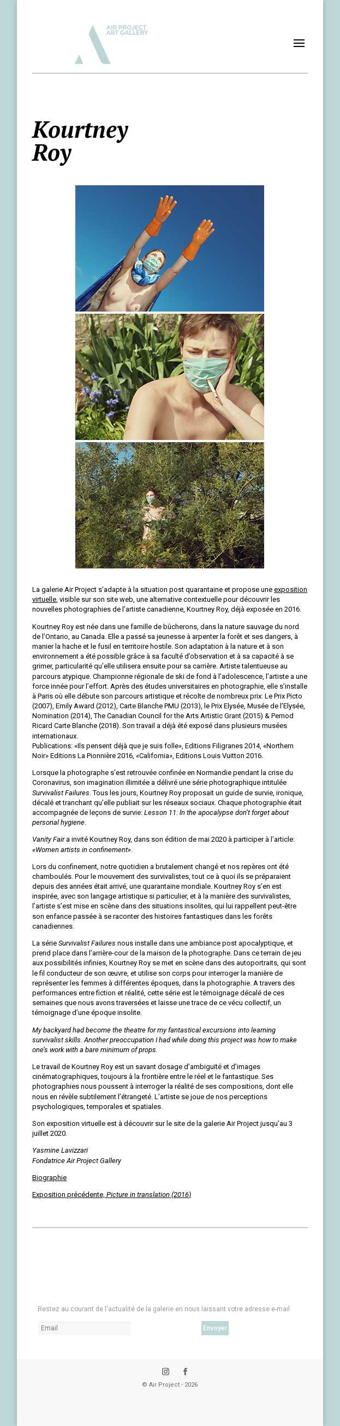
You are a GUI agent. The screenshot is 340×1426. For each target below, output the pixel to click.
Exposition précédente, (111, 1194)
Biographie (49, 1177)
